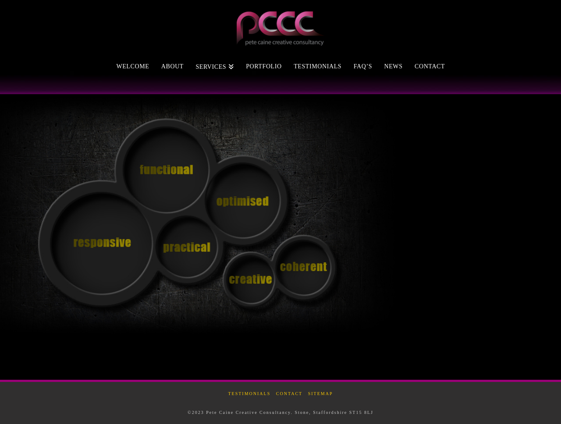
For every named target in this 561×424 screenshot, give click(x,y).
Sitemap (320, 393)
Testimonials (249, 393)
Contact (289, 393)
